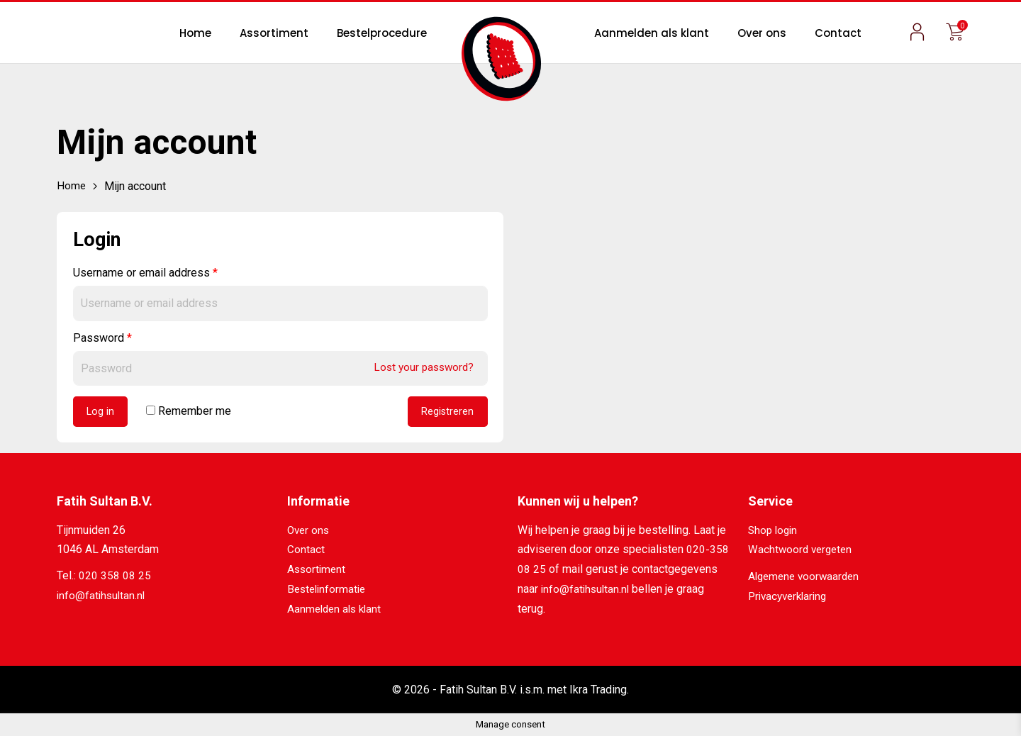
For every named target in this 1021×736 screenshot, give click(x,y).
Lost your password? (421, 367)
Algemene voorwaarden (806, 577)
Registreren (447, 412)
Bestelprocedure (382, 33)
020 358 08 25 (115, 577)
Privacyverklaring (790, 596)
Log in (101, 412)
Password (102, 337)
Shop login (774, 531)
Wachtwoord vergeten (802, 551)
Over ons (761, 33)
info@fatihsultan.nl (102, 596)
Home (195, 33)
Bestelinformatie (328, 589)
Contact (838, 33)
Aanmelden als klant (651, 33)
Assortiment (274, 33)
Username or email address (145, 272)
